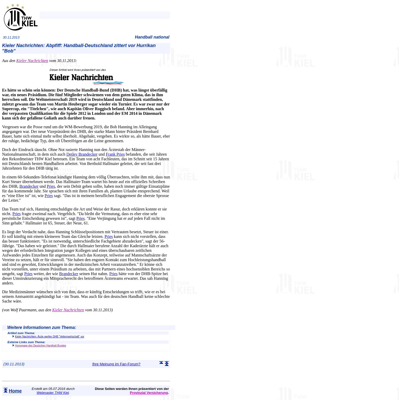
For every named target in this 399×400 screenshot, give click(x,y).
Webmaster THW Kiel (52, 393)
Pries (51, 186)
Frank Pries (115, 154)
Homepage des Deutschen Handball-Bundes (40, 345)
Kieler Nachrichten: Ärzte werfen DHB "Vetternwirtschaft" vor (49, 336)
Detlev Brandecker (81, 154)
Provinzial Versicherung (149, 393)
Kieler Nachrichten (32, 60)
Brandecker (29, 186)
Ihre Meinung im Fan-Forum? (116, 364)
